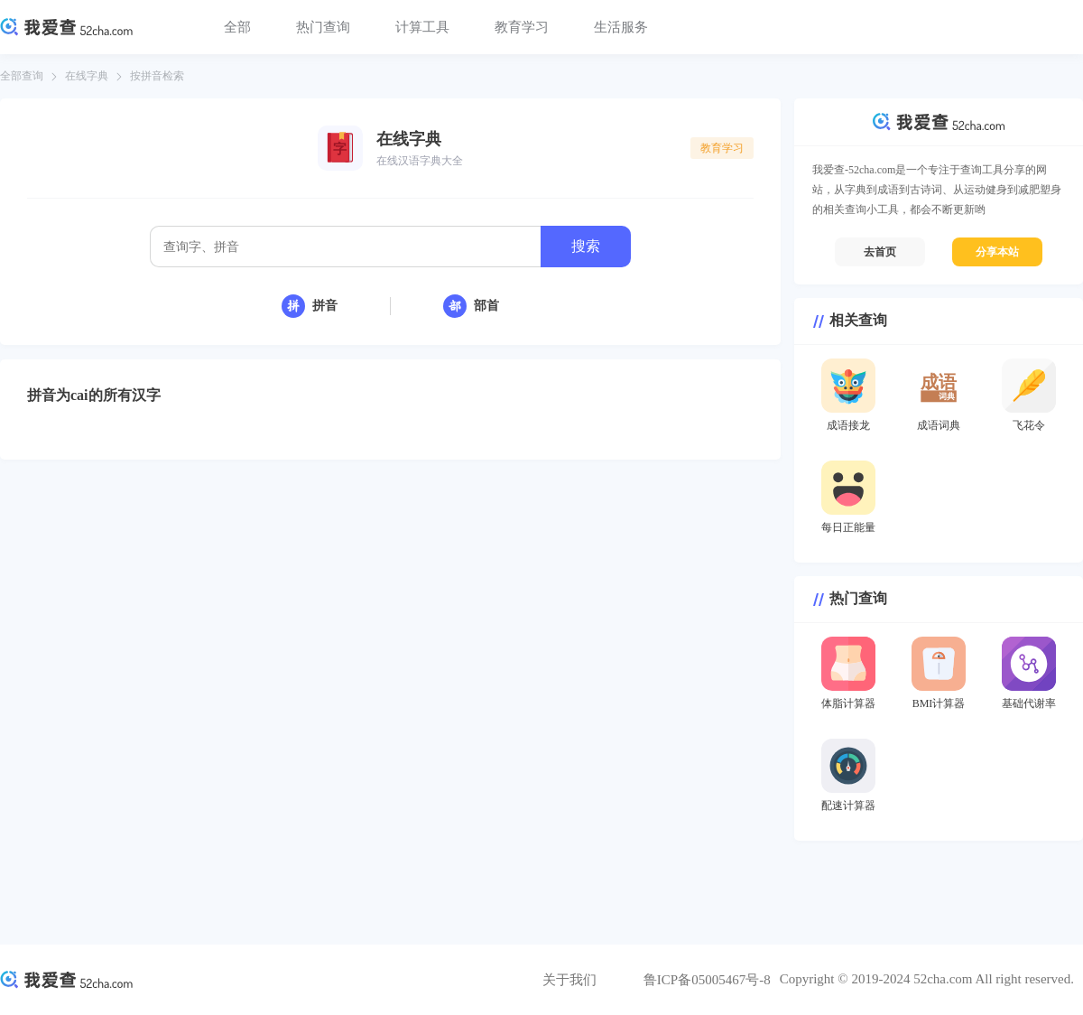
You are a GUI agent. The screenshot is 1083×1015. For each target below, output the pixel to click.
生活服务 (621, 27)
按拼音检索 (157, 76)
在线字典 (86, 76)
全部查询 (21, 76)
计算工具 (422, 27)
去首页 (880, 252)
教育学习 (522, 27)
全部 (237, 27)
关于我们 (569, 980)
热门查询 (323, 27)
